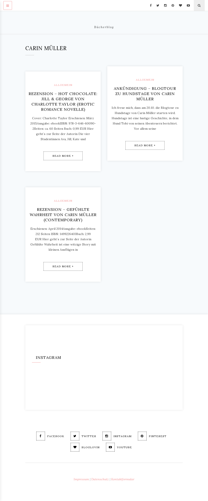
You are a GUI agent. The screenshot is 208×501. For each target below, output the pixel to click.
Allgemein (63, 85)
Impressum (81, 479)
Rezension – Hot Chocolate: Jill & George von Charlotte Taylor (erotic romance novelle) (63, 101)
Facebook (50, 436)
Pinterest (152, 436)
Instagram (117, 436)
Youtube (119, 447)
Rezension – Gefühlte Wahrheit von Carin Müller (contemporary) (63, 214)
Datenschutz (100, 479)
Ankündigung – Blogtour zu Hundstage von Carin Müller (145, 93)
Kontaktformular (122, 479)
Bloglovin (85, 447)
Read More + (63, 155)
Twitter (83, 436)
